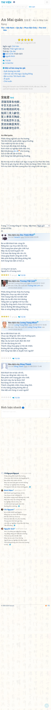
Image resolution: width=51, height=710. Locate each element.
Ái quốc (7, 130)
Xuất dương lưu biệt (12, 122)
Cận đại (12, 102)
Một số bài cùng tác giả (14, 119)
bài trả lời (8, 105)
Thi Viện (6, 2)
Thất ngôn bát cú (17, 100)
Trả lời (8, 112)
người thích (9, 107)
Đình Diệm (8, 593)
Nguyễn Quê (9, 631)
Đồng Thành (25, 466)
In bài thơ (9, 114)
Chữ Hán (15, 97)
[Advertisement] (25, 38)
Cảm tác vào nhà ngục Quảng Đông (18, 125)
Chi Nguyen (9, 612)
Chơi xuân (8, 132)
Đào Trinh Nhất (27, 337)
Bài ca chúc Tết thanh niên (14, 127)
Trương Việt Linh (28, 383)
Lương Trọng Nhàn (29, 425)
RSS (47, 708)
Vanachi (13, 138)
